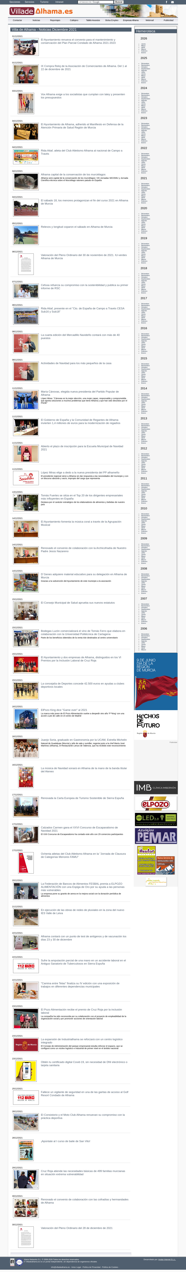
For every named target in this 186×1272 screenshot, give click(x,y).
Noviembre (145, 65)
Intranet (59, 2)
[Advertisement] (156, 761)
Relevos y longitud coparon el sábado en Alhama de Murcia (77, 226)
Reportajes (55, 20)
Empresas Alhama (130, 20)
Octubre (144, 67)
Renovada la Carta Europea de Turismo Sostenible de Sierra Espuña (82, 798)
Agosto (144, 70)
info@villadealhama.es (60, 1267)
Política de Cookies (110, 1267)
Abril (143, 47)
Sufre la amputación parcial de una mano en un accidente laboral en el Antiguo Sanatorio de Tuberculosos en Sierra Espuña (83, 962)
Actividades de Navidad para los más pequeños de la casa (76, 363)
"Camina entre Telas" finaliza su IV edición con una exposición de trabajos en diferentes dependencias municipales (80, 985)
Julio (143, 72)
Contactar (17, 20)
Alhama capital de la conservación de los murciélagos (73, 174)
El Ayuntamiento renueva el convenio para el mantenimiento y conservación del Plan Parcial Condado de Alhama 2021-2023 (78, 41)
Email (172, 2)
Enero (143, 52)
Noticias (36, 20)
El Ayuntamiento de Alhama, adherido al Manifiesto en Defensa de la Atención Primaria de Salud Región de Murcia (82, 126)
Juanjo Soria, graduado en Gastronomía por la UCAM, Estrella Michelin (84, 739)
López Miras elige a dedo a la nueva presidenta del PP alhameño (80, 472)
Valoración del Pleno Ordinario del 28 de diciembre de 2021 (77, 1228)
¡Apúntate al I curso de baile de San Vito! (65, 1141)
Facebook (166, 2)
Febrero (144, 51)
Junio (143, 44)
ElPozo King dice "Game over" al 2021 (64, 709)
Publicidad (168, 20)
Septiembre (145, 69)
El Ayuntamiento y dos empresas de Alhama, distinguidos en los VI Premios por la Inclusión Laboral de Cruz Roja (81, 659)
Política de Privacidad (91, 1267)
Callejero (74, 20)
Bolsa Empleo (111, 20)
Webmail (150, 20)
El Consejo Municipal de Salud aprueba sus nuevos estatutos (78, 602)
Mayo (143, 46)
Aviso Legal (76, 1267)
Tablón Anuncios (93, 20)
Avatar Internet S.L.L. (167, 1259)
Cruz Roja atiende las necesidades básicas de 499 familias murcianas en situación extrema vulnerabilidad (83, 1173)
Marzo (143, 49)
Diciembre (145, 63)
